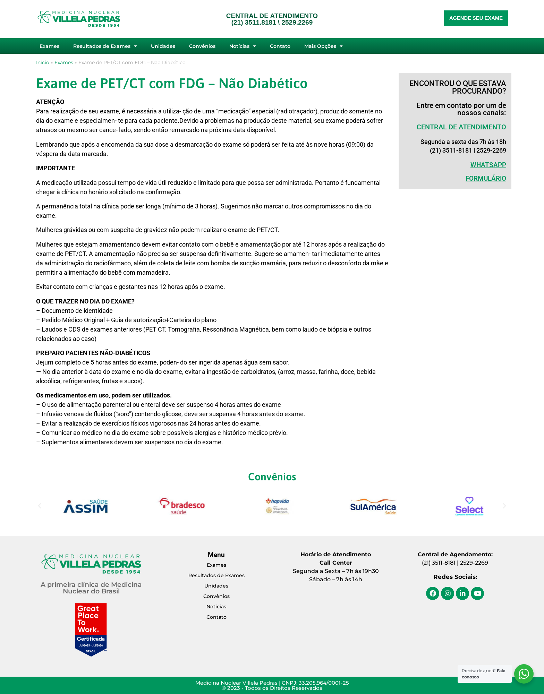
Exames (49, 46)
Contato (280, 46)
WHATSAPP (488, 165)
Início (42, 62)
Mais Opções (323, 46)
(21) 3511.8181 (253, 22)
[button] (39, 506)
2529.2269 (297, 22)
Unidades (163, 46)
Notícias (242, 46)
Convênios (202, 46)
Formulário (486, 178)
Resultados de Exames (105, 46)
